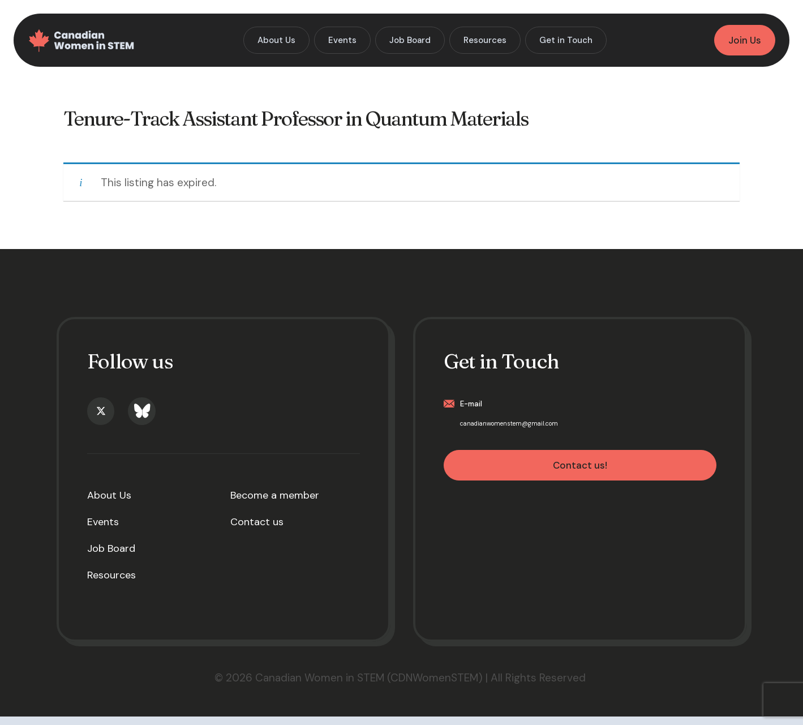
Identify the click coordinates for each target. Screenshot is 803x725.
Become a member (274, 503)
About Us (109, 503)
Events (103, 530)
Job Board (111, 557)
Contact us (257, 530)
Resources (111, 583)
